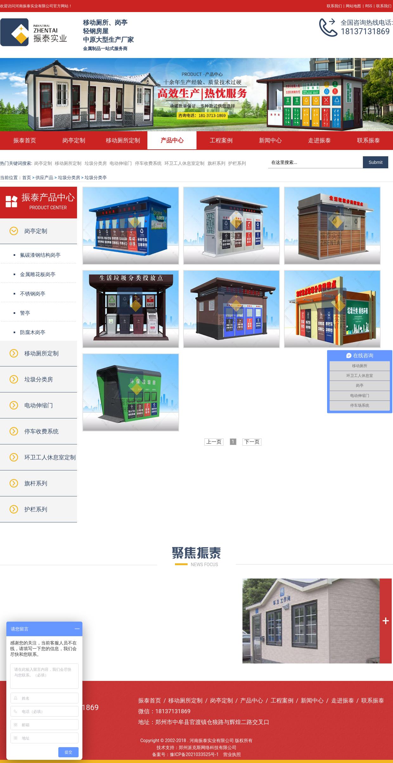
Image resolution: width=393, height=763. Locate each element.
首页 (26, 177)
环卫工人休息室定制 (184, 163)
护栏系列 (237, 163)
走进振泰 (319, 140)
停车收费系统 (148, 163)
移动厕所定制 (123, 140)
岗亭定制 (73, 140)
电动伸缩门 (121, 163)
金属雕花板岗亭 (37, 274)
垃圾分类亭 (96, 177)
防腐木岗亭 (32, 332)
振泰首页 (24, 140)
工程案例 (221, 140)
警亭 (25, 313)
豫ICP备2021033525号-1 (194, 754)
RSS (368, 6)
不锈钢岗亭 (32, 294)
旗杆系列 (217, 163)
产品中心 (172, 140)
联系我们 (334, 6)
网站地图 (353, 6)
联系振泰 (368, 140)
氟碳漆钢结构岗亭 (40, 255)
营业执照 (232, 754)
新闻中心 (270, 140)
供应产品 (44, 177)
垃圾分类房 (96, 163)
